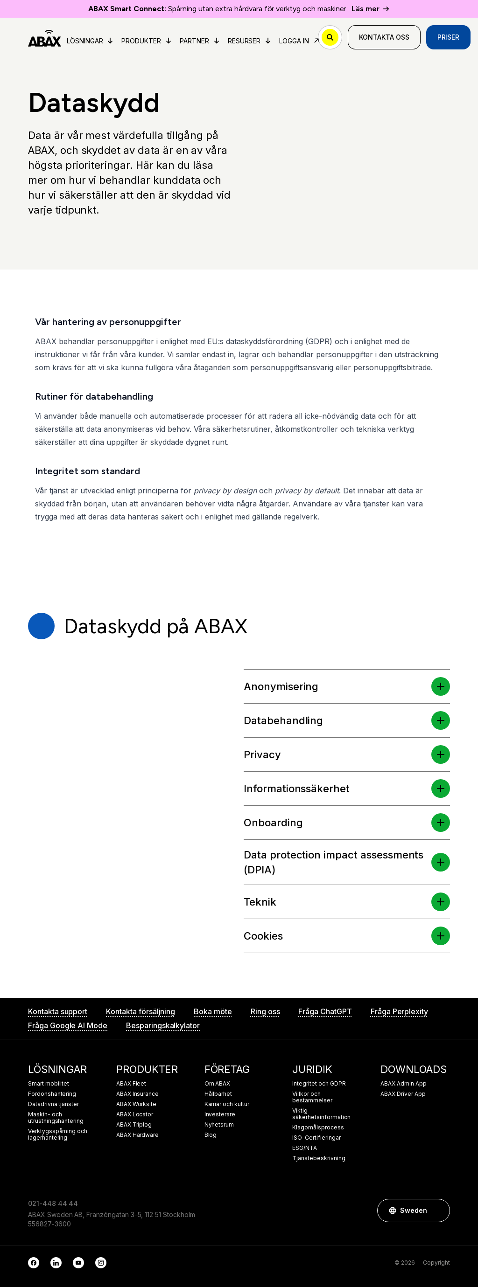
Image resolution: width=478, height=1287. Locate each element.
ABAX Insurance (137, 1094)
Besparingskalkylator (163, 1025)
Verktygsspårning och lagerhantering (57, 1134)
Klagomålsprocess (318, 1127)
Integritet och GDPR (318, 1083)
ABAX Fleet (131, 1083)
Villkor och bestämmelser (312, 1097)
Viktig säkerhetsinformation (321, 1114)
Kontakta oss (384, 37)
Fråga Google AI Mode (67, 1025)
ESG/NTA (304, 1148)
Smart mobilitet (48, 1083)
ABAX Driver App (402, 1094)
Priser (448, 37)
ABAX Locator (134, 1114)
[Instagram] (100, 1262)
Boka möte (213, 1011)
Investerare (219, 1114)
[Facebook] (33, 1262)
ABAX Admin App (403, 1083)
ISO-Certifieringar (316, 1138)
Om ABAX (217, 1083)
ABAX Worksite (136, 1104)
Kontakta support (57, 1011)
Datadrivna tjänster (53, 1104)
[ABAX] (44, 37)
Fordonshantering (52, 1094)
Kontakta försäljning (140, 1011)
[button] (440, 686)
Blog (210, 1135)
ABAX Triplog (134, 1124)
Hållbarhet (218, 1094)
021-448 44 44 (53, 1203)
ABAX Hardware (137, 1135)
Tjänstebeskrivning (318, 1158)
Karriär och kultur (226, 1104)
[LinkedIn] (56, 1262)
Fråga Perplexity (399, 1011)
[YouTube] (78, 1262)
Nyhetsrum (219, 1124)
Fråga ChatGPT (324, 1011)
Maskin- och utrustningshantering (56, 1117)
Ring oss (265, 1011)
